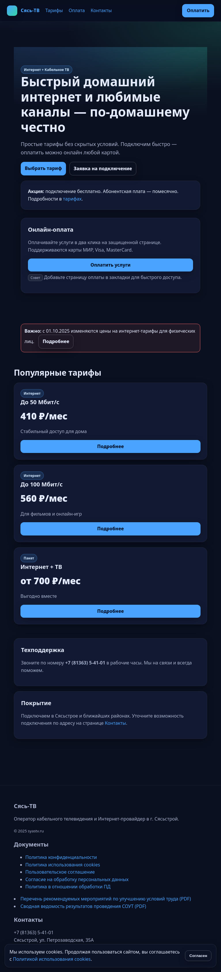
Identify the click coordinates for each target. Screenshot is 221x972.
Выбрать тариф (43, 168)
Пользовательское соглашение (60, 872)
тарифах (72, 199)
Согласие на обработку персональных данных (77, 879)
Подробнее (56, 341)
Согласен (198, 956)
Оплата (77, 10)
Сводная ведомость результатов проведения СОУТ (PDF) (83, 906)
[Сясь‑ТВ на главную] (23, 10)
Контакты (101, 10)
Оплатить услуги (110, 265)
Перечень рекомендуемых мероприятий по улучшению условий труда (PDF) (105, 899)
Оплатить (198, 10)
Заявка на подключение (103, 168)
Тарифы (54, 10)
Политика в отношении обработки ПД (67, 886)
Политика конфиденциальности (61, 857)
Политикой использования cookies (52, 959)
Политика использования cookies (62, 864)
